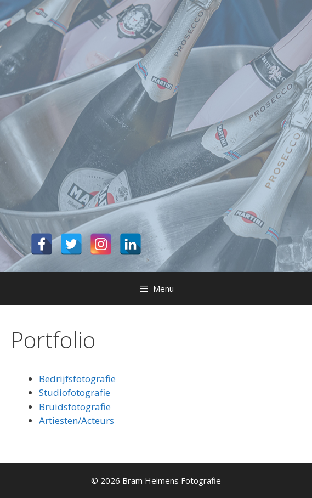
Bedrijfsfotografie (77, 378)
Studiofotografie (74, 392)
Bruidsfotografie (75, 406)
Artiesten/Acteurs (76, 420)
